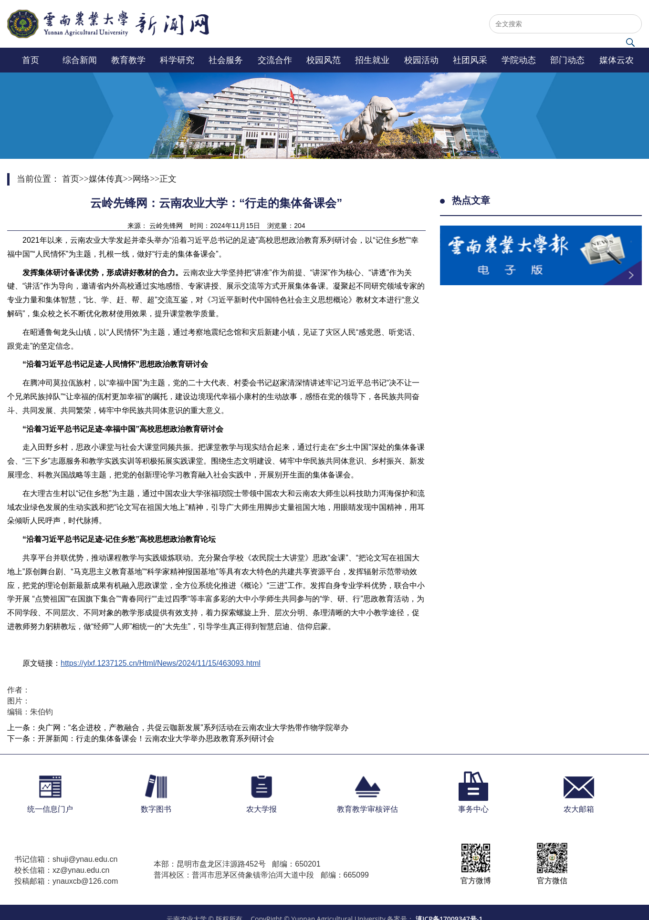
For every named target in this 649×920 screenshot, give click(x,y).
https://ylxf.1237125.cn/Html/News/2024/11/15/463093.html (161, 663)
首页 (30, 60)
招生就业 (372, 60)
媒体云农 (616, 60)
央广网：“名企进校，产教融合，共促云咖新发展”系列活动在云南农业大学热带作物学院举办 (193, 728)
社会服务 (226, 60)
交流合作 (275, 60)
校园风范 (323, 60)
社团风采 (470, 60)
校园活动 (421, 60)
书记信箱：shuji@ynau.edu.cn (65, 859)
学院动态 (519, 60)
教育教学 (128, 60)
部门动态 (567, 60)
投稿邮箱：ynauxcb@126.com (66, 881)
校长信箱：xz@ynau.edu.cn (61, 870)
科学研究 (177, 60)
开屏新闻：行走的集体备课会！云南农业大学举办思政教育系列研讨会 (156, 738)
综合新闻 (80, 60)
